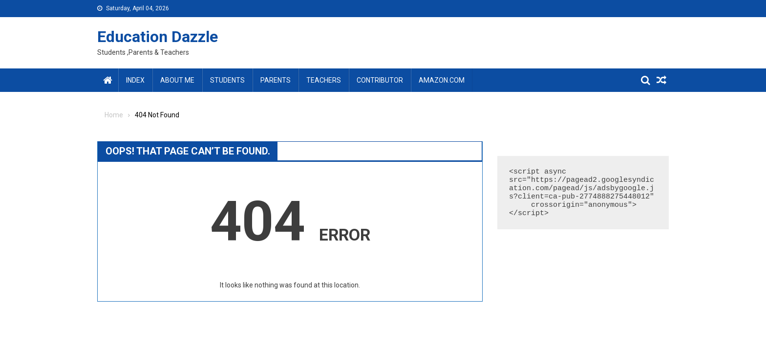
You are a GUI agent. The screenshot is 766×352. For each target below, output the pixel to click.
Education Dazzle (157, 36)
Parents (275, 80)
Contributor (380, 80)
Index (135, 80)
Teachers (323, 80)
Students (227, 80)
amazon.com (442, 80)
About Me (177, 80)
